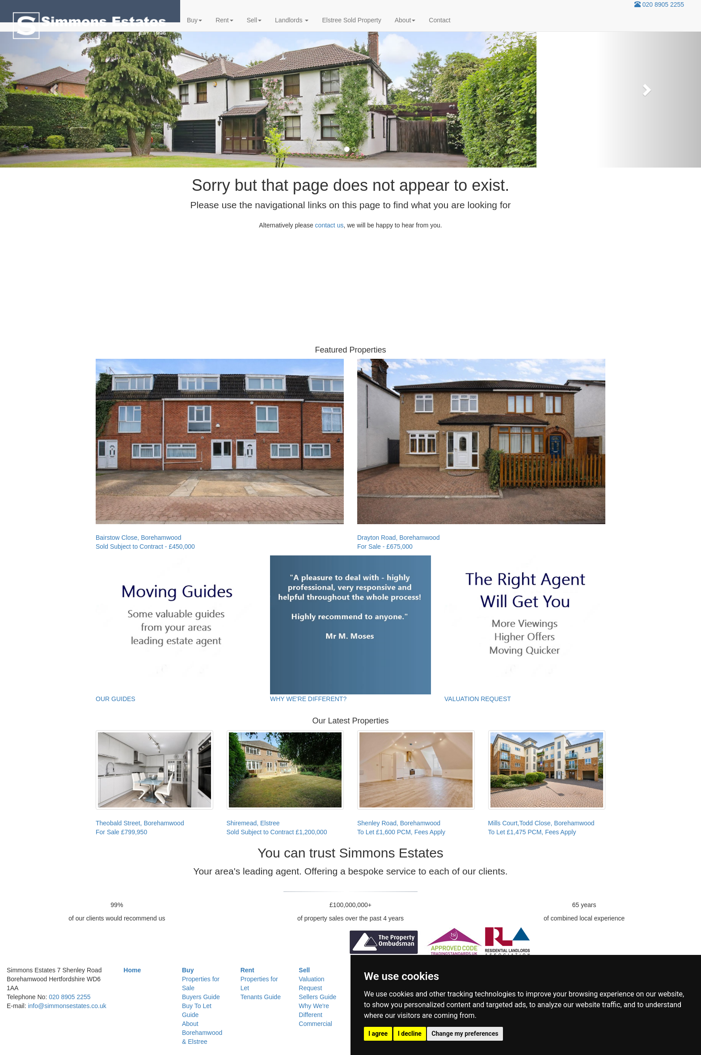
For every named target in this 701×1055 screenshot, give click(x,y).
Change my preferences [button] (464, 1033)
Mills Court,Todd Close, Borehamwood (541, 823)
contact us (329, 225)
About (405, 20)
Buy (194, 20)
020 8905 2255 (663, 4)
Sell (254, 20)
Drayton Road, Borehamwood (398, 537)
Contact (439, 20)
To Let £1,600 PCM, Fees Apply (401, 832)
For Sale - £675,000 (385, 546)
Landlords (291, 20)
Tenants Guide (261, 996)
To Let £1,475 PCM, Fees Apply (532, 832)
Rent (224, 20)
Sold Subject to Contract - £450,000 (145, 546)
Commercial (315, 1023)
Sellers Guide (317, 996)
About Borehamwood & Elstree (202, 1032)
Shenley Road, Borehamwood (398, 823)
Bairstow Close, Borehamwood (138, 537)
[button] (52, 87)
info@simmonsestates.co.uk (67, 1005)
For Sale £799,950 (121, 832)
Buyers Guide (201, 996)
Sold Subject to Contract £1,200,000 (277, 832)
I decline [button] (410, 1033)
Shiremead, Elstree (253, 823)
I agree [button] (378, 1033)
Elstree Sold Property (351, 20)
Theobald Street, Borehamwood (140, 823)
